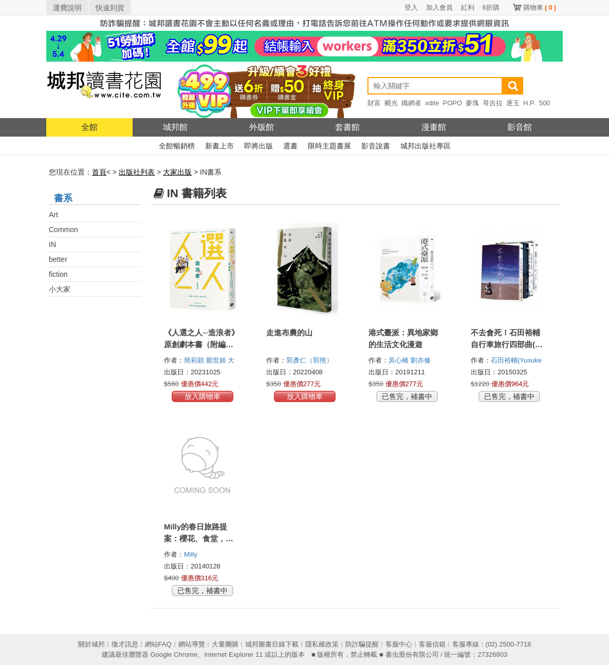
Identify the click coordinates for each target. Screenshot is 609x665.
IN (52, 244)
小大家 (59, 289)
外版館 (261, 127)
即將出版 (258, 146)
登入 (411, 7)
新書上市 (219, 146)
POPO (452, 103)
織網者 (411, 103)
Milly (191, 554)
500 (544, 103)
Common (63, 229)
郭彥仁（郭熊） (310, 360)
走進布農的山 (289, 332)
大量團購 (225, 644)
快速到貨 (110, 8)
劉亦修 (422, 360)
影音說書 (375, 146)
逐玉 (513, 103)
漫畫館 (433, 127)
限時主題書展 (329, 146)
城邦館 (175, 127)
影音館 (519, 127)
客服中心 (398, 644)
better (58, 259)
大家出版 (177, 172)
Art (53, 215)
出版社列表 (137, 172)
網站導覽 (191, 644)
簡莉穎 (195, 360)
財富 (374, 103)
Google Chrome (173, 654)
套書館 (347, 127)
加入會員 (439, 7)
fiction (58, 274)
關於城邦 (91, 644)
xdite (432, 103)
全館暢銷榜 (177, 146)
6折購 (491, 7)
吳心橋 (400, 360)
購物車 (539, 7)
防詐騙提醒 (362, 644)
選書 (290, 146)
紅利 (467, 7)
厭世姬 (217, 360)
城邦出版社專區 (425, 146)
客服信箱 (432, 644)
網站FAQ (158, 644)
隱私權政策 (322, 644)
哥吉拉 (493, 103)
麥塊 (472, 103)
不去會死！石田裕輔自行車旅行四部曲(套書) (507, 344)
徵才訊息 (125, 644)
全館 (89, 127)
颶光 (391, 103)
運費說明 (67, 8)
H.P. (529, 103)
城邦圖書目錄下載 (272, 644)
